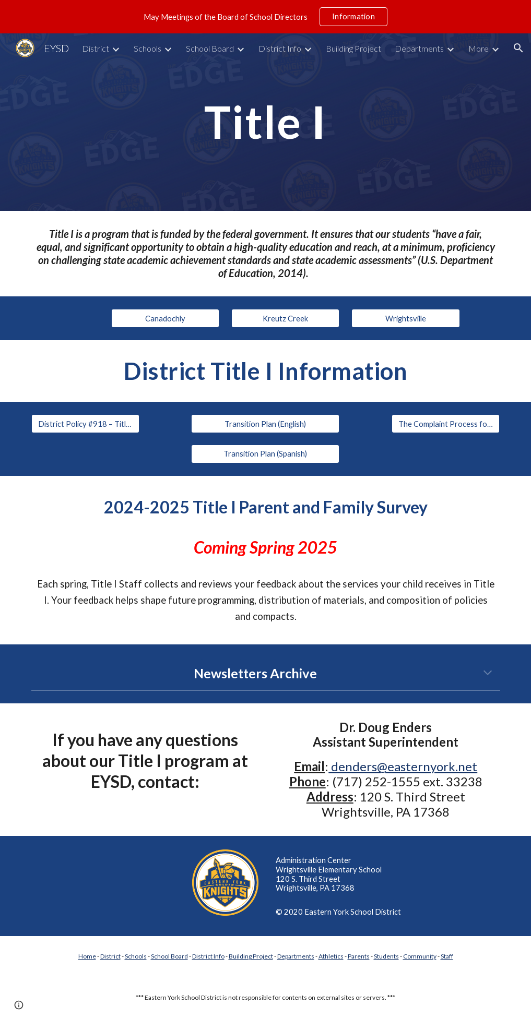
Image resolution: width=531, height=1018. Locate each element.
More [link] (478, 48)
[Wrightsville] (405, 318)
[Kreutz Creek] (285, 318)
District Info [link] (279, 48)
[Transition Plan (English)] (265, 424)
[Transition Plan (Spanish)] (265, 454)
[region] (265, 16)
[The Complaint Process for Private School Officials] (445, 424)
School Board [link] (210, 48)
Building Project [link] (353, 48)
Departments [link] (419, 48)
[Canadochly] (165, 318)
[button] (518, 48)
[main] (265, 121)
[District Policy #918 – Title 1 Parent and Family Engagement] (85, 424)
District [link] (95, 48)
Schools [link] (147, 48)
